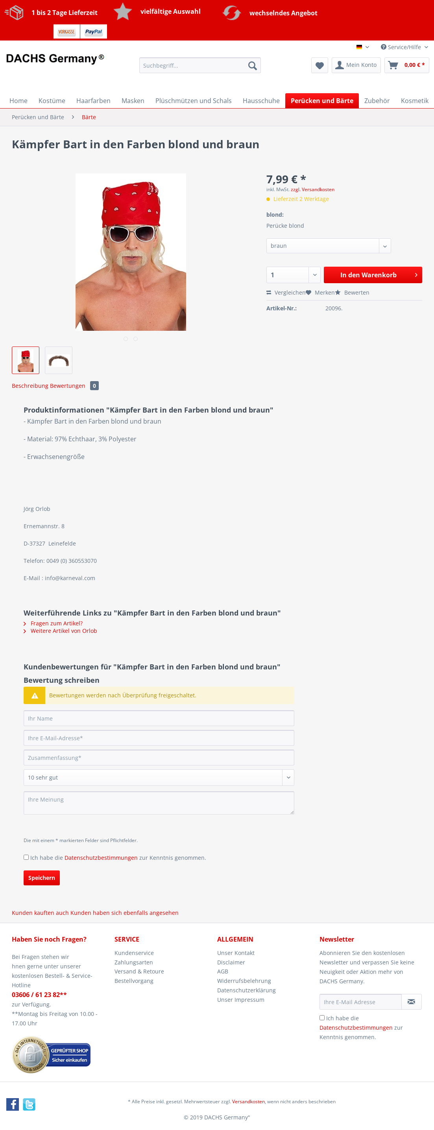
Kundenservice (134, 953)
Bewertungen (74, 385)
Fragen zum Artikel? (53, 623)
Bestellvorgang (134, 980)
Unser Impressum (240, 999)
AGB (222, 971)
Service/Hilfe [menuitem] (402, 47)
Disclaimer (231, 962)
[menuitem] (200, 69)
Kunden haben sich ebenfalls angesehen (124, 912)
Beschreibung (30, 385)
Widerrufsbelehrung (244, 980)
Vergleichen (286, 292)
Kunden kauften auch (40, 912)
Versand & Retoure (139, 971)
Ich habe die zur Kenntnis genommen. (118, 857)
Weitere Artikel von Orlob (60, 630)
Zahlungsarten (134, 962)
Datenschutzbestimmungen (101, 857)
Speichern (41, 877)
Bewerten (352, 292)
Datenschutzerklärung (246, 990)
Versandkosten (248, 1101)
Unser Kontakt (236, 953)
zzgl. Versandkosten (312, 189)
